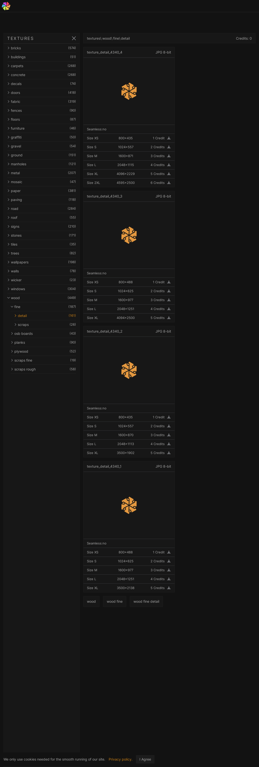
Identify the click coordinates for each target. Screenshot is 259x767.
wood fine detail (146, 601)
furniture (41, 128)
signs (41, 226)
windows (41, 288)
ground (41, 155)
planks (43, 342)
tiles (41, 244)
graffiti (41, 137)
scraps (45, 324)
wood (41, 297)
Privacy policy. (120, 759)
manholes (41, 164)
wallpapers (41, 262)
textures (93, 38)
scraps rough (43, 369)
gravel (41, 146)
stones (41, 235)
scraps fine (43, 360)
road (41, 208)
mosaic (41, 181)
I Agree (145, 759)
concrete (41, 74)
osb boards (43, 333)
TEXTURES (20, 38)
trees (41, 253)
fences (41, 110)
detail (45, 315)
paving (41, 199)
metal (41, 173)
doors (41, 92)
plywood (43, 351)
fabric (41, 101)
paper (41, 190)
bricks (41, 48)
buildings (41, 57)
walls (41, 271)
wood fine (115, 601)
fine (43, 306)
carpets (41, 65)
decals (41, 83)
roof (41, 217)
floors (41, 119)
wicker (41, 280)
